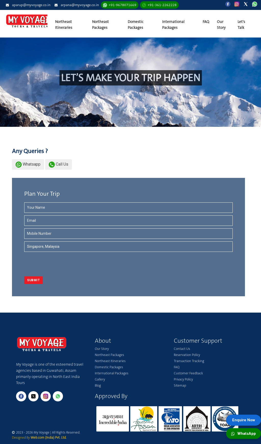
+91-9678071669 (122, 5)
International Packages (173, 24)
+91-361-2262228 (162, 5)
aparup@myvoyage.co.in (31, 5)
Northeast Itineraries (63, 24)
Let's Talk (241, 24)
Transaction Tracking (189, 361)
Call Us (58, 164)
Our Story (221, 24)
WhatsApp (243, 433)
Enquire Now (243, 420)
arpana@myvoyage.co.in (80, 5)
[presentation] (54, 264)
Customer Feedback (188, 373)
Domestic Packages (135, 24)
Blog (98, 385)
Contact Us (182, 349)
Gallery (100, 379)
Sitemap (180, 385)
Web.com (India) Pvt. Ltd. (49, 437)
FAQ (206, 21)
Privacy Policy (183, 379)
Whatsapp (28, 164)
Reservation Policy (187, 355)
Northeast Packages (100, 24)
